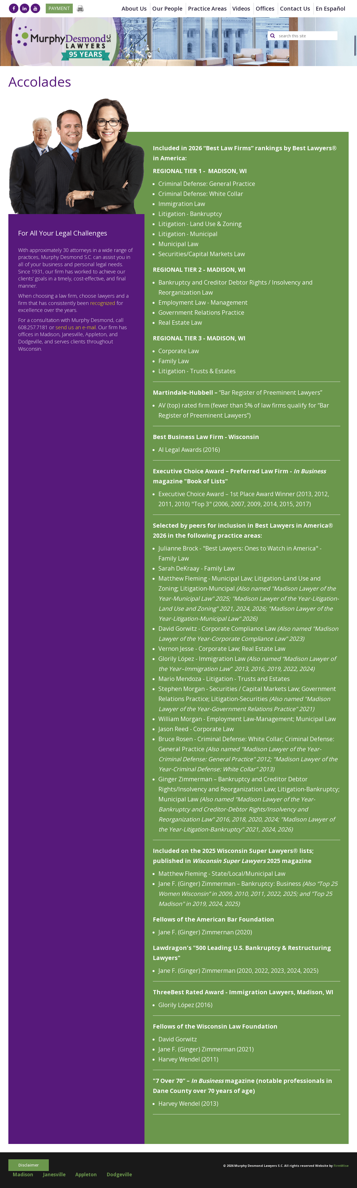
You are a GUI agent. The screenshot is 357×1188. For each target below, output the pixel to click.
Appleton (86, 1174)
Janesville (54, 1174)
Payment (59, 8)
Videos (241, 8)
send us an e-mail (76, 327)
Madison (23, 1174)
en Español (330, 8)
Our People (167, 8)
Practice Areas (207, 8)
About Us (134, 8)
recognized (102, 303)
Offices (265, 8)
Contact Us (295, 8)
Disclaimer (28, 1165)
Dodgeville (119, 1174)
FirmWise (341, 1165)
